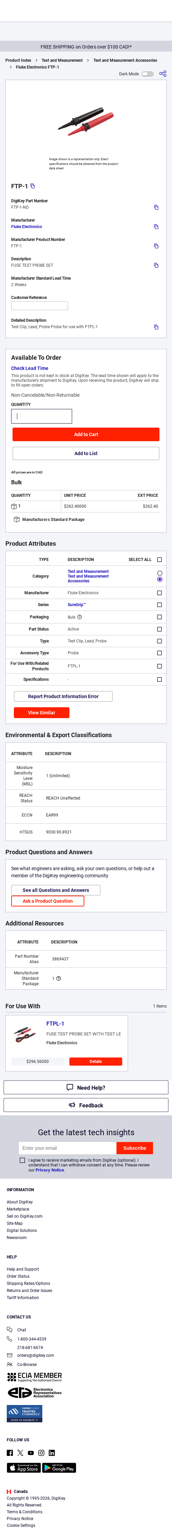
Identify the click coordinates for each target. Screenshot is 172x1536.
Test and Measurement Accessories (125, 60)
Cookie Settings (21, 1525)
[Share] (163, 74)
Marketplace (18, 1209)
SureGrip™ (77, 604)
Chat (16, 1330)
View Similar (41, 712)
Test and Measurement (62, 60)
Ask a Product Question (48, 901)
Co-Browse (22, 1365)
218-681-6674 (25, 1347)
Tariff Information (23, 1297)
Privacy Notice (50, 1170)
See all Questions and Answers (56, 890)
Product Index (18, 60)
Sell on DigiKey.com (25, 1216)
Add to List (86, 453)
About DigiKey (20, 1202)
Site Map (15, 1223)
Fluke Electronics (26, 226)
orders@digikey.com (30, 1356)
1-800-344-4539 (26, 1339)
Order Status (18, 1276)
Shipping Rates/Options (28, 1283)
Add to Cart (86, 434)
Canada (17, 1491)
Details (96, 1061)
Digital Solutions (22, 1230)
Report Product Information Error (63, 696)
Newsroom (17, 1237)
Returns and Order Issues (29, 1290)
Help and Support (23, 1269)
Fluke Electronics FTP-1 (37, 67)
